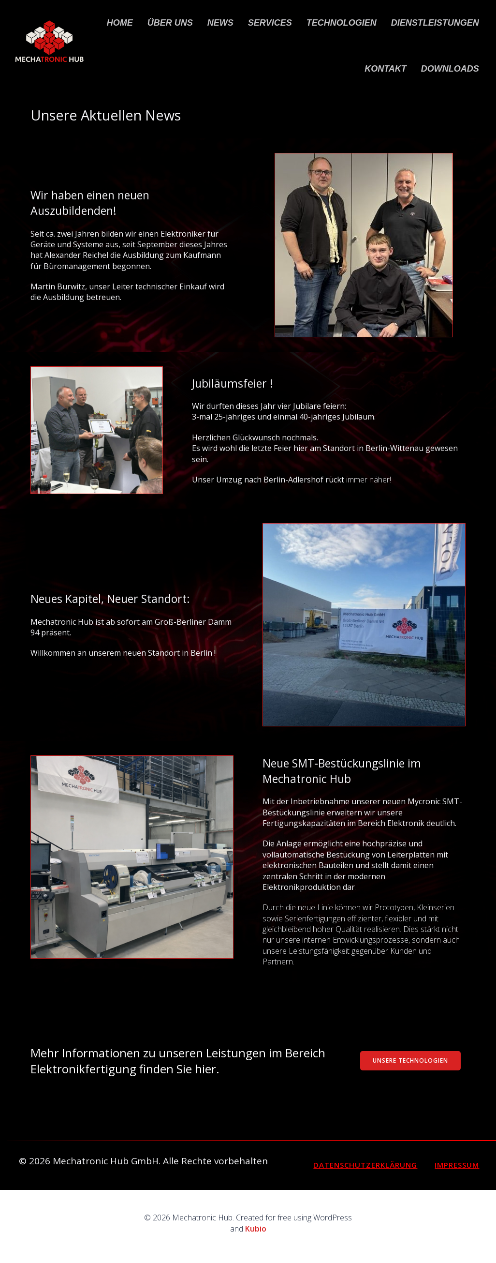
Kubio (255, 1228)
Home (120, 23)
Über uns (170, 23)
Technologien (341, 23)
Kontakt (386, 69)
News (220, 23)
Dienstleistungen (435, 23)
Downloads (450, 69)
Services (270, 23)
